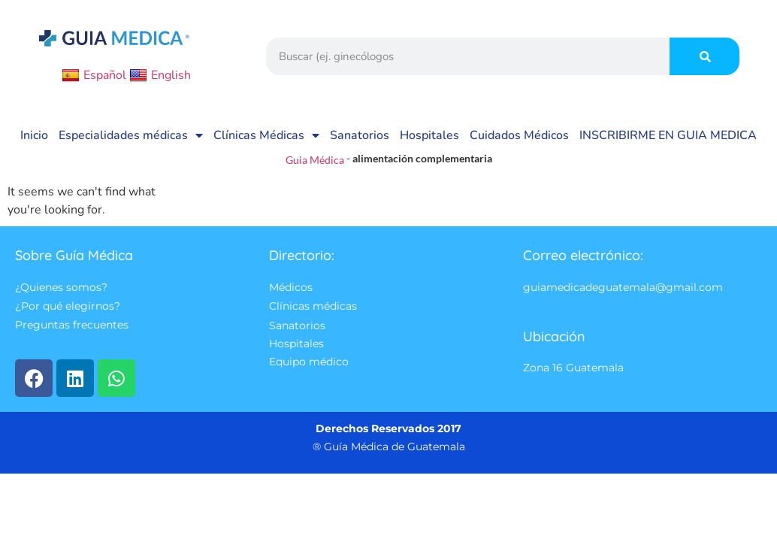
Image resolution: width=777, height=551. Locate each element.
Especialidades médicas (131, 135)
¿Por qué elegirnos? (67, 306)
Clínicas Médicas (266, 135)
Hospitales (429, 135)
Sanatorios (359, 135)
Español (94, 75)
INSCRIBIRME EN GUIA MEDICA (668, 135)
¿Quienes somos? (61, 287)
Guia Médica (315, 159)
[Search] (704, 56)
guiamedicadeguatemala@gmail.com (623, 287)
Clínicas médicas (313, 306)
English (160, 75)
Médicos (291, 287)
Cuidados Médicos (519, 135)
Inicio (34, 135)
